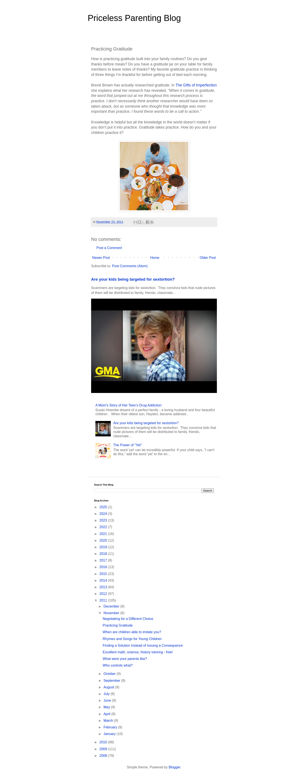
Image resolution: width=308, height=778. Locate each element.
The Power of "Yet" (127, 445)
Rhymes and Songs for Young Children (132, 639)
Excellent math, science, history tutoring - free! (138, 652)
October (110, 674)
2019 (103, 547)
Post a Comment (109, 248)
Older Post (208, 257)
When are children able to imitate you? (132, 632)
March (109, 720)
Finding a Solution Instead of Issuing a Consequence (143, 645)
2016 (103, 567)
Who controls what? (118, 665)
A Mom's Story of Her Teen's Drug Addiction (128, 405)
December (112, 606)
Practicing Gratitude (118, 625)
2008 (103, 755)
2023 (103, 520)
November (112, 613)
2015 (103, 574)
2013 (103, 587)
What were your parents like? (125, 659)
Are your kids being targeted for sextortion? (133, 279)
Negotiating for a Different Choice (128, 619)
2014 (103, 580)
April (107, 714)
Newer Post (101, 257)
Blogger (174, 767)
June (108, 700)
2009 (103, 749)
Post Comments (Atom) (130, 266)
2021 (103, 534)
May (107, 707)
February (111, 727)
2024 (103, 514)
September (112, 680)
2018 (103, 554)
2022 (103, 527)
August (109, 687)
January (110, 734)
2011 (103, 600)
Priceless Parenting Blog (134, 18)
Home (154, 257)
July (107, 694)
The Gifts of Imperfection (196, 85)
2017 (103, 560)
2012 (103, 594)
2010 (103, 742)
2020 (103, 540)
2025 (103, 507)
